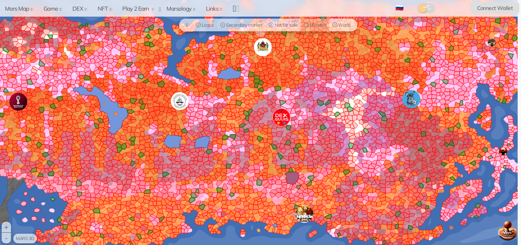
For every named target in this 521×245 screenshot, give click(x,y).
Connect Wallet (495, 8)
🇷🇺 (399, 7)
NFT (105, 8)
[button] (304, 214)
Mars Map (19, 8)
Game (53, 8)
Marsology (181, 8)
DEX (80, 8)
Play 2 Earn (138, 8)
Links (214, 8)
